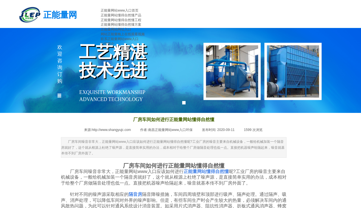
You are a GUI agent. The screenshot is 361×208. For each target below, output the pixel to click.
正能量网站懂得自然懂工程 (121, 20)
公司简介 (107, 44)
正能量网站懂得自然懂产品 (121, 15)
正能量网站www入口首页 (119, 10)
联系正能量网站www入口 (119, 39)
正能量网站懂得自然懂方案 (121, 25)
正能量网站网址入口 (116, 29)
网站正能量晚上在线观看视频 (123, 34)
